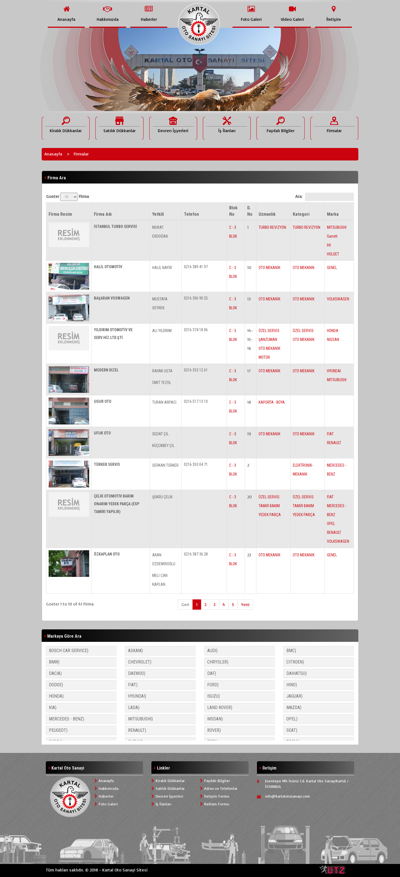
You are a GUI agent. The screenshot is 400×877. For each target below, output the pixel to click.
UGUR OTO (102, 401)
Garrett (332, 236)
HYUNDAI (334, 371)
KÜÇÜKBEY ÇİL (163, 445)
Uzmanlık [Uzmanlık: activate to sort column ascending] (267, 214)
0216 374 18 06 (196, 330)
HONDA (332, 330)
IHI (329, 245)
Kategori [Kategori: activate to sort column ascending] (301, 214)
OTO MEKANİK (269, 267)
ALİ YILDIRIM (162, 330)
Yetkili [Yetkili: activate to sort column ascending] (158, 214)
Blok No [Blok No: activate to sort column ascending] (233, 211)
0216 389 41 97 (196, 267)
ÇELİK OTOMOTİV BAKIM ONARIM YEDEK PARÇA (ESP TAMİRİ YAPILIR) (116, 504)
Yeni (245, 604)
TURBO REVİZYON (272, 227)
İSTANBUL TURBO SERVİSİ (115, 226)
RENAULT (334, 443)
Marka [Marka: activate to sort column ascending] (333, 214)
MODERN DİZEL (106, 370)
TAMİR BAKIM (269, 506)
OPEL (331, 523)
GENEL (332, 267)
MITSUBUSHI (336, 227)
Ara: (324, 197)
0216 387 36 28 (196, 554)
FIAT (330, 434)
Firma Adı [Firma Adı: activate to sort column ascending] (103, 214)
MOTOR (264, 357)
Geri (185, 604)
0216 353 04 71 (196, 464)
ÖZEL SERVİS (269, 330)
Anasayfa (53, 154)
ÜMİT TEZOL (161, 382)
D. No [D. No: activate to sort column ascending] (249, 211)
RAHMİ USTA (162, 371)
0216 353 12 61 (196, 370)
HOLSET (333, 254)
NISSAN (333, 339)
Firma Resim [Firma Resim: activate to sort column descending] (60, 214)
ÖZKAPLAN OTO (107, 554)
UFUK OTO (102, 433)
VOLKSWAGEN (338, 299)
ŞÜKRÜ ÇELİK (162, 497)
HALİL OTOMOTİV (108, 267)
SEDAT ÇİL (160, 434)
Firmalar (81, 154)
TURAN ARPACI (164, 402)
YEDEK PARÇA (270, 514)
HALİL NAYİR (162, 267)
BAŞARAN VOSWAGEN (112, 298)
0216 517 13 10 (196, 401)
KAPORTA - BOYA (272, 402)
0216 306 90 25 (196, 298)
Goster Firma (67, 197)
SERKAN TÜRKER (165, 465)
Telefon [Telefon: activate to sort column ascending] (191, 214)
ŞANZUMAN (268, 339)
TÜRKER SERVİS (107, 464)
